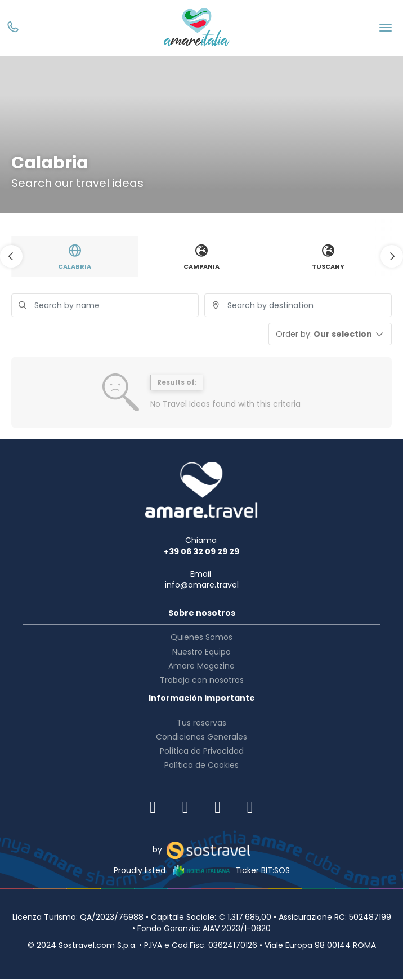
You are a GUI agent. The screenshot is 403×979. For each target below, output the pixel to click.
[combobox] (298, 305)
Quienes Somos (201, 637)
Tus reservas (201, 722)
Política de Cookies (201, 765)
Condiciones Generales (201, 736)
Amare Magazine (201, 665)
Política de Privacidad (202, 750)
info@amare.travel (202, 584)
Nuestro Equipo (201, 651)
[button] (11, 256)
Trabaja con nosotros (202, 680)
